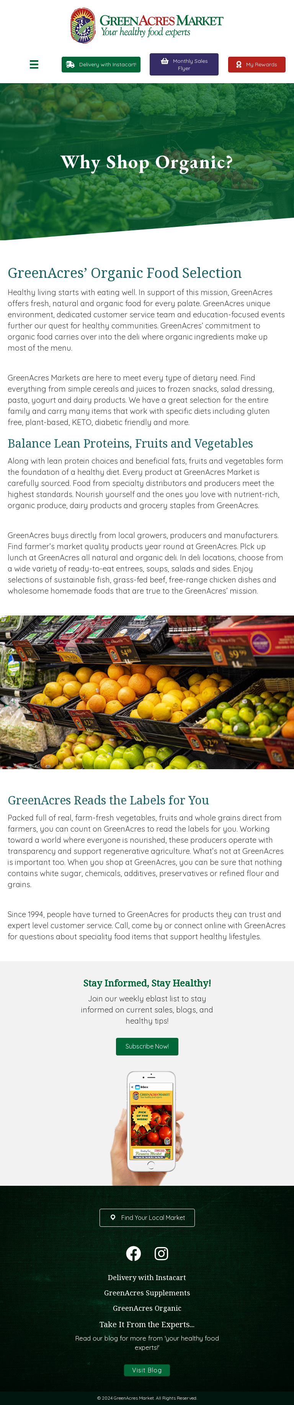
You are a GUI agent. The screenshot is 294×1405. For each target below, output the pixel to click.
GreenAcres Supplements (147, 1292)
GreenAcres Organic (147, 1308)
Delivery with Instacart (147, 1277)
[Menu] (34, 64)
